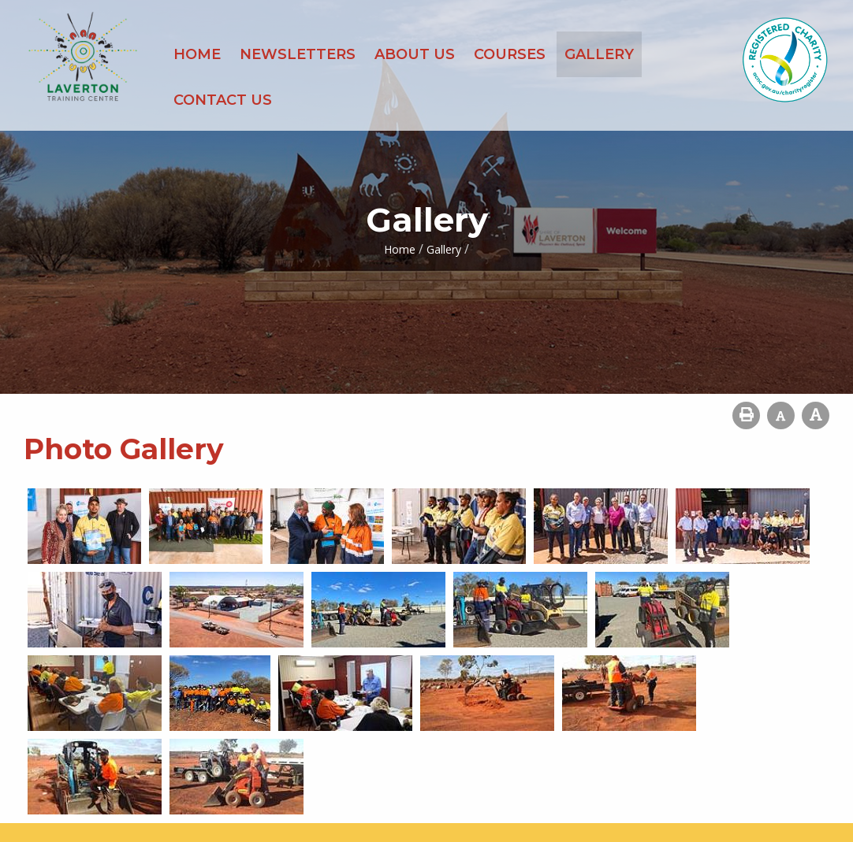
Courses (510, 54)
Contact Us (222, 100)
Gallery (599, 54)
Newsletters (298, 54)
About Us (414, 54)
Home (197, 54)
